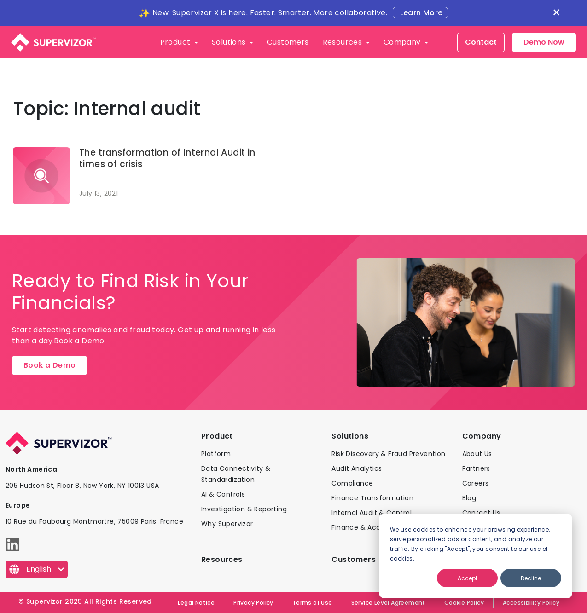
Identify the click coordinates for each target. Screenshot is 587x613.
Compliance (352, 483)
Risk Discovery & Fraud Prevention (388, 453)
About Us (477, 453)
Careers (475, 483)
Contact (481, 42)
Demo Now (543, 42)
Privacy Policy (253, 603)
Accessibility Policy (531, 603)
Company (403, 42)
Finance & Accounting (369, 527)
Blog (469, 498)
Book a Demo (49, 365)
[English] (37, 569)
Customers (288, 42)
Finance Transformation (372, 498)
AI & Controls (223, 494)
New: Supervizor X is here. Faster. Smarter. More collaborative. (269, 12)
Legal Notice (196, 603)
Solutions (230, 42)
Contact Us (481, 512)
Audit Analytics (356, 468)
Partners (476, 468)
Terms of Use (312, 603)
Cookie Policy (464, 603)
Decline (531, 578)
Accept (467, 578)
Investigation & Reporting (244, 509)
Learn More (420, 12)
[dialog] (475, 556)
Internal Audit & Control (371, 512)
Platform (216, 453)
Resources (343, 42)
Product (176, 42)
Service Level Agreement (388, 603)
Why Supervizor (227, 523)
